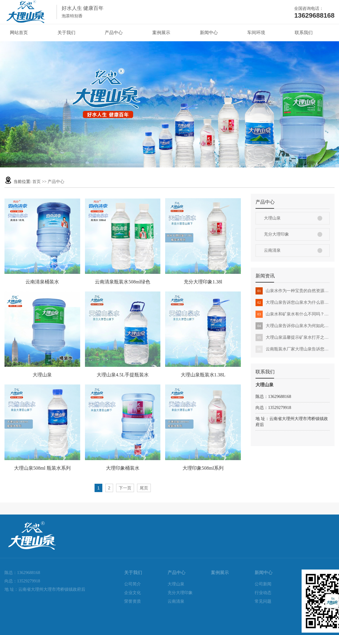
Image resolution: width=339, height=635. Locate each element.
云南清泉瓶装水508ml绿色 (122, 281)
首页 (36, 181)
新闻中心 (209, 32)
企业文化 (132, 592)
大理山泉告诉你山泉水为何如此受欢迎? (293, 325)
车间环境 (256, 32)
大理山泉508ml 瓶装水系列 (42, 468)
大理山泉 (272, 218)
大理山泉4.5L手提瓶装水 (123, 374)
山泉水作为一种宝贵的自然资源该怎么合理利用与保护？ (293, 290)
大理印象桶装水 (122, 468)
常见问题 (263, 601)
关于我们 (66, 32)
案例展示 (161, 32)
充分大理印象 (276, 234)
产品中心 (114, 32)
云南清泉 (272, 250)
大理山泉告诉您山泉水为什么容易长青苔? (293, 302)
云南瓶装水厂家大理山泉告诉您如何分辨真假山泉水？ (293, 349)
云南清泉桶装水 (42, 281)
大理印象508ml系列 (203, 468)
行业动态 (263, 592)
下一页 (125, 488)
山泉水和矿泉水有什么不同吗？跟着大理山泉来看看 (293, 314)
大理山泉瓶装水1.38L (203, 374)
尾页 (144, 488)
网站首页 (19, 32)
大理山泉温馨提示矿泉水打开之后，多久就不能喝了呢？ (293, 337)
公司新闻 (263, 584)
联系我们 (304, 32)
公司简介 (132, 584)
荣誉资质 (132, 601)
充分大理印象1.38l (203, 281)
